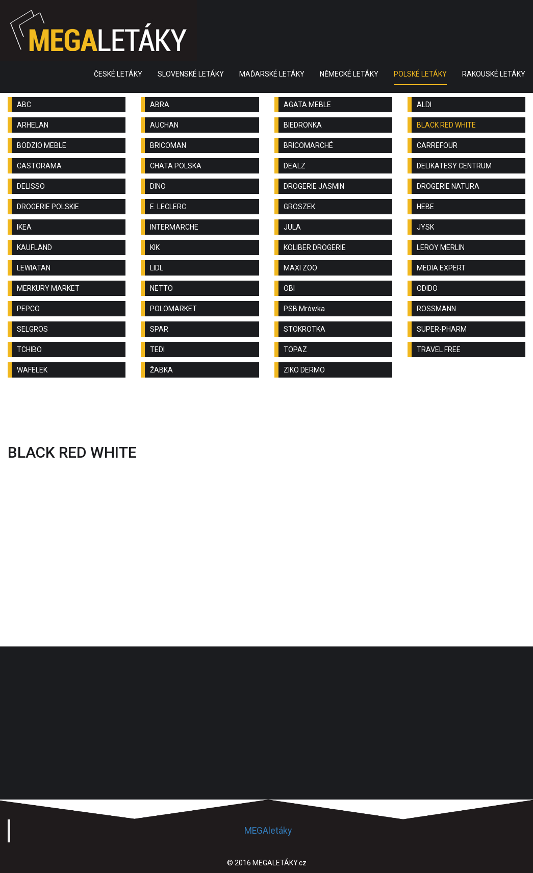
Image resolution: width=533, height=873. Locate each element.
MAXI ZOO (300, 268)
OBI (289, 288)
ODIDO (427, 288)
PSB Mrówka (304, 309)
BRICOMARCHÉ (308, 145)
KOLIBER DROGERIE (315, 247)
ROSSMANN (436, 309)
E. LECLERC (168, 207)
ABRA (159, 105)
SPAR (159, 329)
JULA (292, 227)
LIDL (156, 268)
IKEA (24, 227)
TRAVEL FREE (439, 349)
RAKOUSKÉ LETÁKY (493, 74)
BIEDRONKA (303, 125)
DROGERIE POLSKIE (48, 207)
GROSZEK (299, 207)
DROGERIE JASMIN (314, 186)
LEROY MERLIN (441, 247)
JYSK (425, 227)
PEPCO (28, 309)
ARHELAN (32, 125)
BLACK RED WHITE (446, 125)
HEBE (425, 207)
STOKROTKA (304, 329)
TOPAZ (295, 349)
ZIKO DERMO (304, 370)
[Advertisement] (266, 413)
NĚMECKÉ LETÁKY (349, 74)
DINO (158, 186)
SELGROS (32, 329)
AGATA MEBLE (307, 105)
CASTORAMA (39, 166)
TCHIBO (29, 349)
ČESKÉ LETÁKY (118, 74)
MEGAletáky (268, 831)
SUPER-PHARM (442, 329)
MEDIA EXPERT (441, 268)
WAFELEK (32, 370)
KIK (155, 247)
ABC (24, 105)
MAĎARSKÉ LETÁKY (271, 74)
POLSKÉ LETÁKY (420, 74)
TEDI (157, 349)
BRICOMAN (168, 145)
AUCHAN (164, 125)
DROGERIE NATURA (448, 186)
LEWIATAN (33, 268)
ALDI (424, 105)
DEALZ (295, 166)
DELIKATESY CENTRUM (454, 166)
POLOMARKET (173, 309)
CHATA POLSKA (175, 166)
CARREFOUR (437, 145)
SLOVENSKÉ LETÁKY (191, 74)
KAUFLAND (34, 247)
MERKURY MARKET (48, 288)
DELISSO (31, 186)
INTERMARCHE (174, 227)
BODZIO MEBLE (41, 145)
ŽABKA (161, 370)
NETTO (161, 288)
